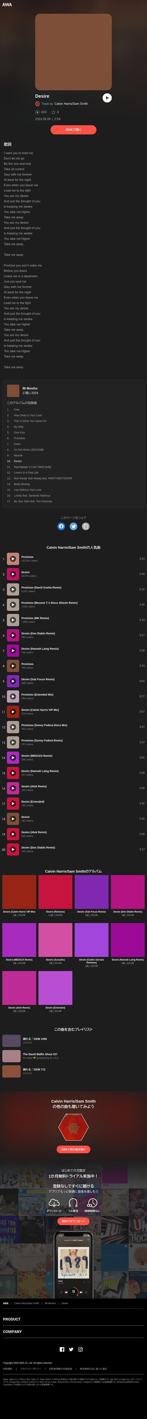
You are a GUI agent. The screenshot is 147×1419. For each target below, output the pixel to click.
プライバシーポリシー (30, 1369)
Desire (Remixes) (55, 911)
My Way (19, 426)
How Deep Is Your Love (28, 415)
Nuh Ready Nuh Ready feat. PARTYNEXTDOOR (43, 478)
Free (17, 409)
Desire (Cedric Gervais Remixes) (91, 961)
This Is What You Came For (30, 421)
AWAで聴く (73, 129)
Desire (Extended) (55, 1007)
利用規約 (7, 1369)
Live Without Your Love (27, 489)
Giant (17, 443)
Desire (64, 1303)
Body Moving (21, 484)
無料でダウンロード (73, 1221)
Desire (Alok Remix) (19, 1007)
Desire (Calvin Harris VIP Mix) (19, 911)
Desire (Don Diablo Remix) (127, 911)
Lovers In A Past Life (26, 472)
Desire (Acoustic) (55, 959)
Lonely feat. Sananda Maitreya (32, 495)
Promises (19, 438)
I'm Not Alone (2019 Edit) (29, 449)
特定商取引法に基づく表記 (93, 1369)
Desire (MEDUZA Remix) (19, 959)
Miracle (18, 455)
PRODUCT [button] (11, 1319)
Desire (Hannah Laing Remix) (128, 959)
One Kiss (19, 432)
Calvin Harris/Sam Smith (71, 103)
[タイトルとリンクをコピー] (86, 526)
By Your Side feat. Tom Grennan (33, 501)
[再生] (107, 97)
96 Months (30, 388)
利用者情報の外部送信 (60, 1369)
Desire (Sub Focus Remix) (91, 911)
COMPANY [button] (12, 1331)
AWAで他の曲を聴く (73, 1149)
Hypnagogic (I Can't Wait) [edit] (32, 466)
